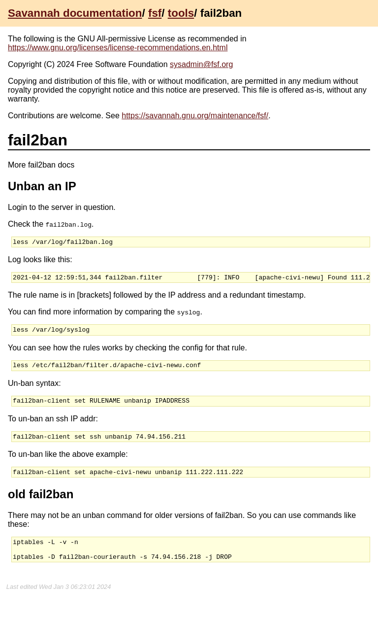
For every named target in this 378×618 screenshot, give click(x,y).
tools (181, 13)
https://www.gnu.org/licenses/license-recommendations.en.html (117, 47)
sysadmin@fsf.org (201, 64)
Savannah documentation (75, 13)
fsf (154, 13)
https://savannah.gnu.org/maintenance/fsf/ (195, 115)
